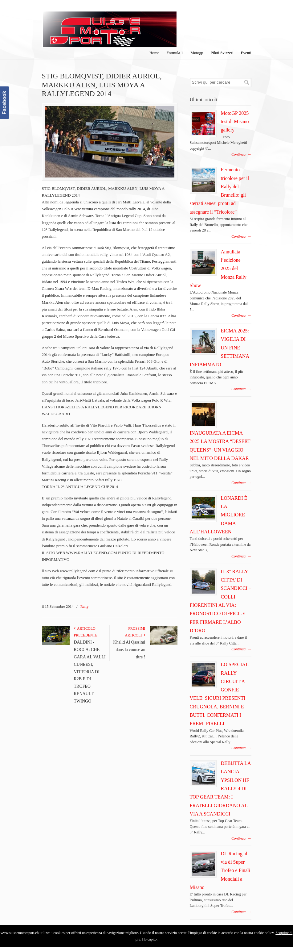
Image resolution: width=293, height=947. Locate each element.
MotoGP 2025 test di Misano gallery (235, 122)
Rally (84, 606)
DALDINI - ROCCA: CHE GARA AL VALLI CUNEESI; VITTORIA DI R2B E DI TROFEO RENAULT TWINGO (90, 671)
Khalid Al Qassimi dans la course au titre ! (129, 649)
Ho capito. (149, 939)
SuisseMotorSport (109, 25)
